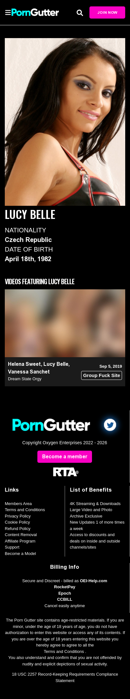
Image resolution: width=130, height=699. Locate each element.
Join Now (107, 12)
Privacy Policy (18, 516)
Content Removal (21, 534)
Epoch (64, 593)
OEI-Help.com (93, 580)
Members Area (18, 503)
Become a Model (20, 553)
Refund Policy (17, 528)
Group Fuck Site (101, 375)
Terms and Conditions (25, 509)
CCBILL (65, 599)
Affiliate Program (20, 541)
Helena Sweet (24, 364)
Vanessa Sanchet (29, 372)
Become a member (64, 457)
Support (12, 547)
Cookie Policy (17, 522)
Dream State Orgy (25, 378)
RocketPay (64, 586)
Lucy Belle (55, 364)
